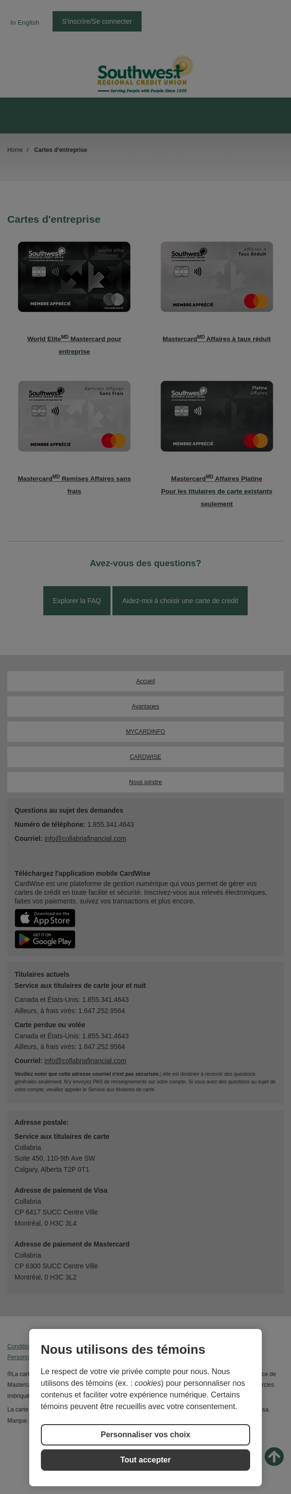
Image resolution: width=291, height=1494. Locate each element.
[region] (145, 1407)
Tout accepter (145, 1460)
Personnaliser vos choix (145, 1434)
